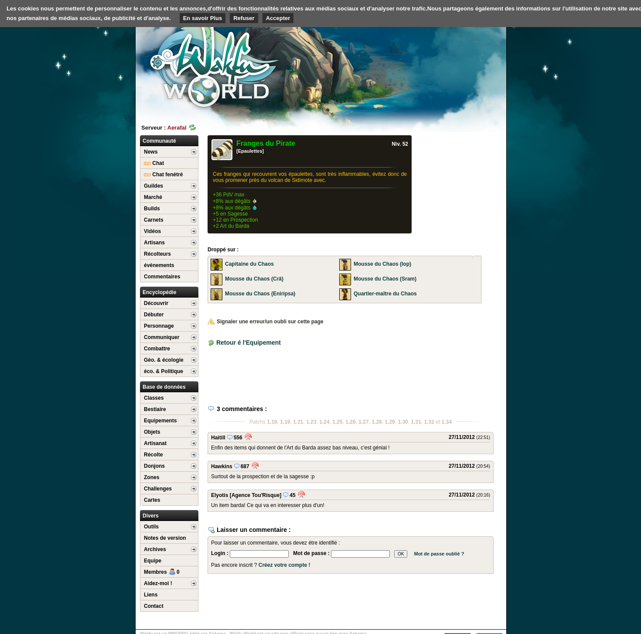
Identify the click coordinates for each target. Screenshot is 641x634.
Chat (154, 163)
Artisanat (155, 443)
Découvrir (156, 303)
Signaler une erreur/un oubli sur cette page (266, 322)
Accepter (278, 18)
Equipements (160, 421)
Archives (155, 549)
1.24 (324, 422)
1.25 (337, 422)
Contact (154, 606)
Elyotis (219, 495)
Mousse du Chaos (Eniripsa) (260, 294)
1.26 (350, 422)
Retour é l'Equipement (248, 342)
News (150, 152)
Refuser (243, 18)
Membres (162, 572)
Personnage (159, 326)
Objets (152, 432)
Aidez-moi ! (158, 583)
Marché (153, 197)
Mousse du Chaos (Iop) (382, 264)
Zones (151, 477)
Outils (151, 527)
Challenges (158, 489)
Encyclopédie (159, 292)
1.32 (429, 422)
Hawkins (221, 466)
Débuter (154, 315)
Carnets (154, 220)
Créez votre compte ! (284, 565)
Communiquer (161, 337)
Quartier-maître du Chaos (385, 294)
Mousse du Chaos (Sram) (385, 279)
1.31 (416, 422)
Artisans (154, 243)
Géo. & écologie (164, 360)
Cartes (152, 500)
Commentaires (162, 277)
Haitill (218, 438)
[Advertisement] (440, 67)
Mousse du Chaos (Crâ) (254, 279)
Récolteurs (157, 254)
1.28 (377, 422)
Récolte (153, 455)
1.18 (272, 422)
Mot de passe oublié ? (439, 553)
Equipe (152, 561)
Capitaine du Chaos (249, 264)
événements (159, 265)
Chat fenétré (163, 174)
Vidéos (152, 231)
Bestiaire (155, 409)
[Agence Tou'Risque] (256, 495)
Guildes (153, 186)
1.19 (285, 422)
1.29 (390, 422)
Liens (150, 595)
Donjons (154, 466)
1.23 (311, 422)
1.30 (403, 422)
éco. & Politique (163, 371)
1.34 (447, 422)
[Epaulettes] (250, 151)
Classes (154, 398)
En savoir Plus (202, 18)
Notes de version (165, 538)
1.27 (363, 422)
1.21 (298, 422)
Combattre (157, 349)
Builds (152, 209)
